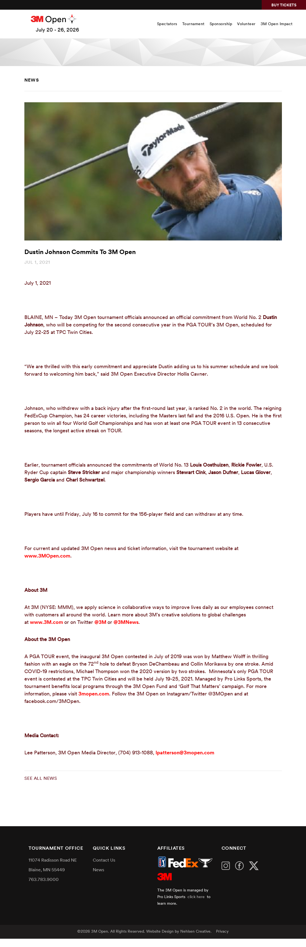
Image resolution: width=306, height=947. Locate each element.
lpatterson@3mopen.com (185, 753)
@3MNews (126, 622)
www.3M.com (47, 622)
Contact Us (104, 860)
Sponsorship (221, 24)
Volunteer (246, 24)
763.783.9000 (44, 880)
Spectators (167, 24)
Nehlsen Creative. (196, 932)
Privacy (222, 932)
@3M (100, 622)
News (31, 80)
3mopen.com (93, 694)
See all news (40, 778)
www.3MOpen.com (47, 556)
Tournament (193, 24)
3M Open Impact (277, 24)
